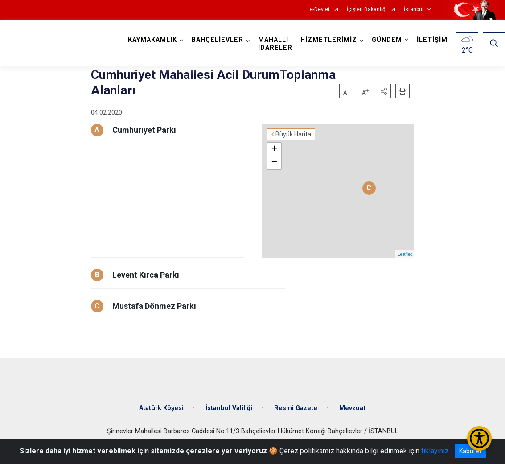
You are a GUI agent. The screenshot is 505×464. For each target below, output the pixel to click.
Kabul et (470, 451)
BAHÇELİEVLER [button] (217, 40)
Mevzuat (352, 408)
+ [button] (274, 149)
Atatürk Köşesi (161, 408)
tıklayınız (435, 451)
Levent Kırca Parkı (145, 274)
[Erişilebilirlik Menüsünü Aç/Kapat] (479, 438)
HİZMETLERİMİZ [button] (328, 40)
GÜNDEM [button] (387, 40)
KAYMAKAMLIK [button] (152, 40)
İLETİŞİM (432, 40)
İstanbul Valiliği (228, 408)
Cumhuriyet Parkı (144, 130)
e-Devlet (320, 9)
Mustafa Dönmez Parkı (154, 306)
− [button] (274, 162)
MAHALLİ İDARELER (275, 44)
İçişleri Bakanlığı (367, 9)
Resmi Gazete (295, 408)
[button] (384, 91)
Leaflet (404, 254)
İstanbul (413, 9)
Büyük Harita (293, 134)
